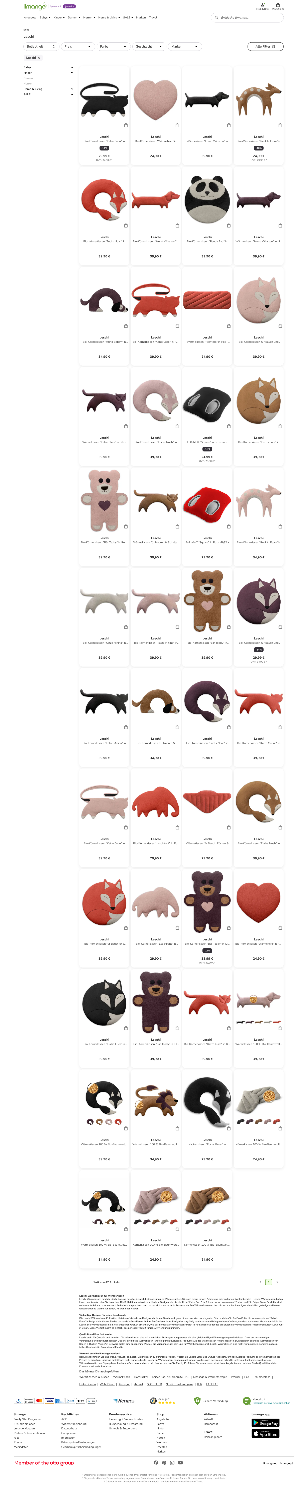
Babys (27, 67)
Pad (246, 1377)
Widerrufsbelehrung (74, 1424)
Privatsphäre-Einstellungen (78, 1442)
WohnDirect (107, 1384)
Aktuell (208, 1419)
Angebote (162, 1419)
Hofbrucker (141, 1377)
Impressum (68, 1438)
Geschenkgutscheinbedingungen (81, 1447)
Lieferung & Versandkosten (126, 1419)
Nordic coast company (179, 1384)
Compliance (68, 1433)
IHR (199, 1384)
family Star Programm (27, 1419)
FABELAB (212, 1384)
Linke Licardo (87, 1384)
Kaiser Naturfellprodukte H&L (170, 1377)
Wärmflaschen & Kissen (94, 1377)
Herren (160, 1438)
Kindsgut (124, 1384)
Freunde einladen (24, 1424)
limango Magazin (24, 1428)
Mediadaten (21, 1447)
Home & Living (32, 89)
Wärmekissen (121, 1377)
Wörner (235, 1377)
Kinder (27, 73)
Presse (18, 1442)
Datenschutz (69, 1428)
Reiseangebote (213, 1437)
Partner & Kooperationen (29, 1433)
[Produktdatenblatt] (104, 115)
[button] (278, 6)
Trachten (161, 1447)
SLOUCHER (154, 1384)
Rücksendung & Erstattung (126, 1424)
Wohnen (161, 1442)
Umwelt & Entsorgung (123, 1428)
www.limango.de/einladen (212, 1478)
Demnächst (211, 1424)
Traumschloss (261, 1377)
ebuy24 (138, 1384)
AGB (64, 1419)
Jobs (16, 1438)
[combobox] (247, 17)
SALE (26, 94)
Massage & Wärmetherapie (210, 1377)
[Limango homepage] (35, 6)
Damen (160, 1433)
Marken (161, 1451)
